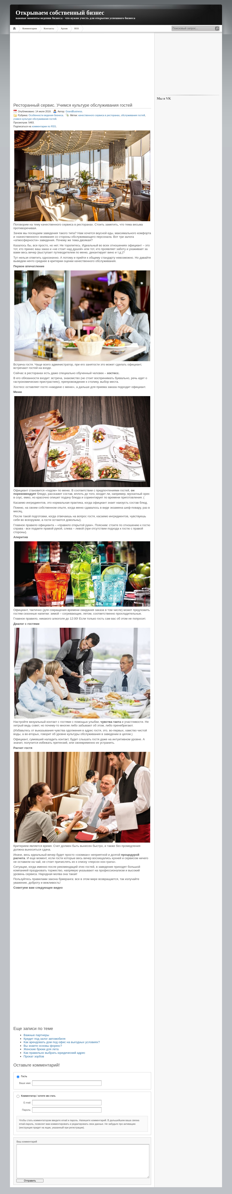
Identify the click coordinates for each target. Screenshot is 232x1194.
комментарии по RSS (44, 126)
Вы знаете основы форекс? (43, 1045)
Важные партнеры (36, 1035)
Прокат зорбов (34, 1056)
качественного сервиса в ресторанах (99, 115)
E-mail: (27, 1102)
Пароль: (26, 1109)
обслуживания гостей (133, 115)
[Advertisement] (82, 69)
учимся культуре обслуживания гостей (34, 119)
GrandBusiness (73, 111)
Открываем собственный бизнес (60, 12)
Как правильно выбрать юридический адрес (54, 1052)
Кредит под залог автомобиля (44, 1038)
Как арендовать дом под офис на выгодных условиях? (62, 1042)
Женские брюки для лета (41, 1049)
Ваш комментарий (27, 1141)
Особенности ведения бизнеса (46, 115)
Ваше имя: (25, 1083)
